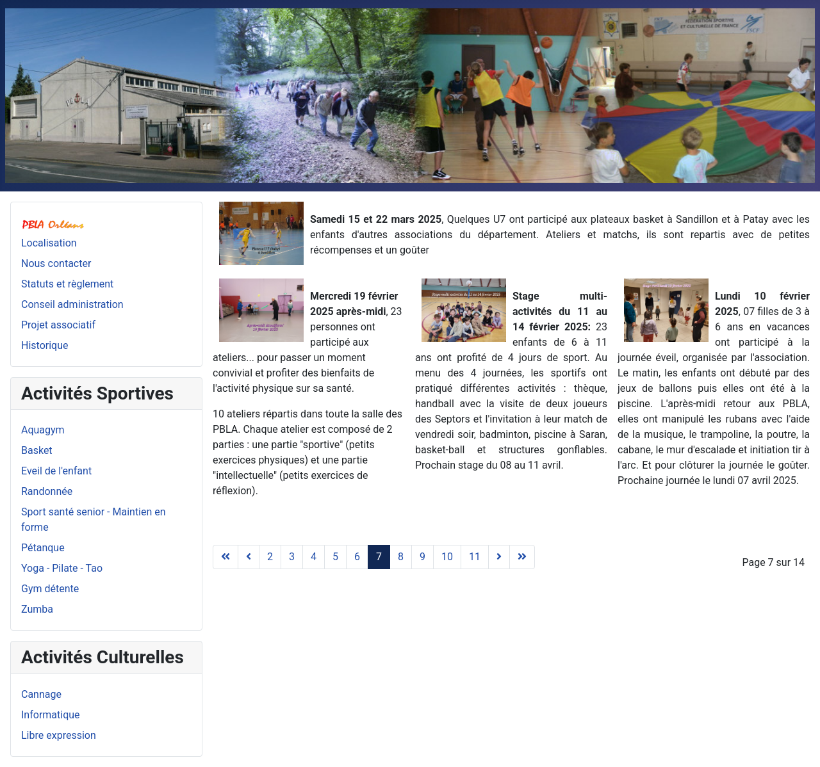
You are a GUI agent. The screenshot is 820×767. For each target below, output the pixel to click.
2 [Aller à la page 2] (270, 557)
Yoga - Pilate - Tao (61, 568)
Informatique (50, 715)
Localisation (49, 243)
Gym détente (50, 589)
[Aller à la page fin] (522, 557)
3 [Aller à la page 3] (292, 557)
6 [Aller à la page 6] (357, 557)
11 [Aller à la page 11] (474, 557)
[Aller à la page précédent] (248, 557)
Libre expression (58, 735)
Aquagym (43, 430)
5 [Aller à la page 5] (335, 557)
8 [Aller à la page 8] (401, 557)
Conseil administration (72, 304)
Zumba (37, 609)
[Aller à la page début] (225, 557)
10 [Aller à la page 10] (447, 557)
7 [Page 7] (379, 557)
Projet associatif (58, 325)
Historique (44, 345)
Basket (37, 450)
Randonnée (46, 491)
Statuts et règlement (67, 284)
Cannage (41, 694)
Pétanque (43, 548)
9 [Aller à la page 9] (422, 557)
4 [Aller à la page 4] (313, 557)
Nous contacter (56, 263)
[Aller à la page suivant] (499, 557)
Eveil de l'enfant (56, 471)
